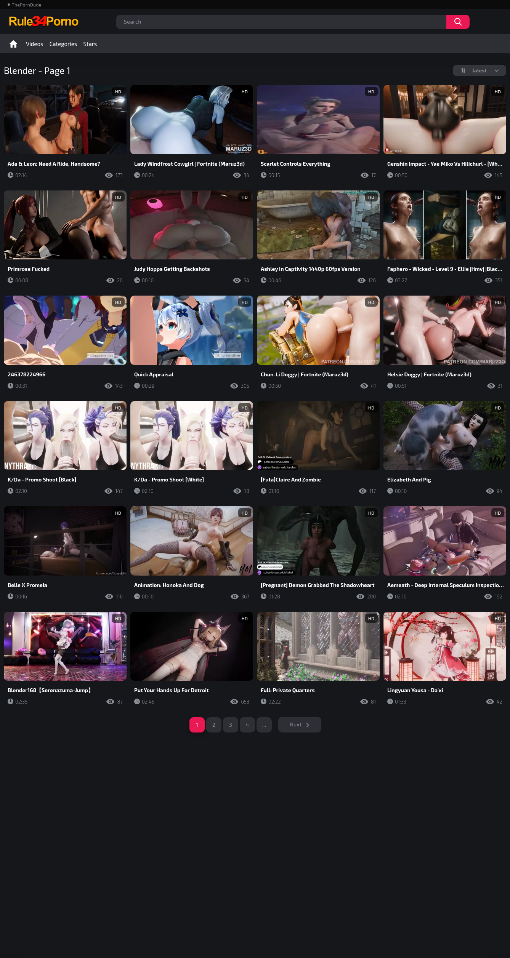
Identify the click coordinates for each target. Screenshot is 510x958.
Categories (63, 43)
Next (296, 724)
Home (13, 43)
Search (458, 22)
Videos (34, 43)
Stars (90, 43)
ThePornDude (26, 4)
